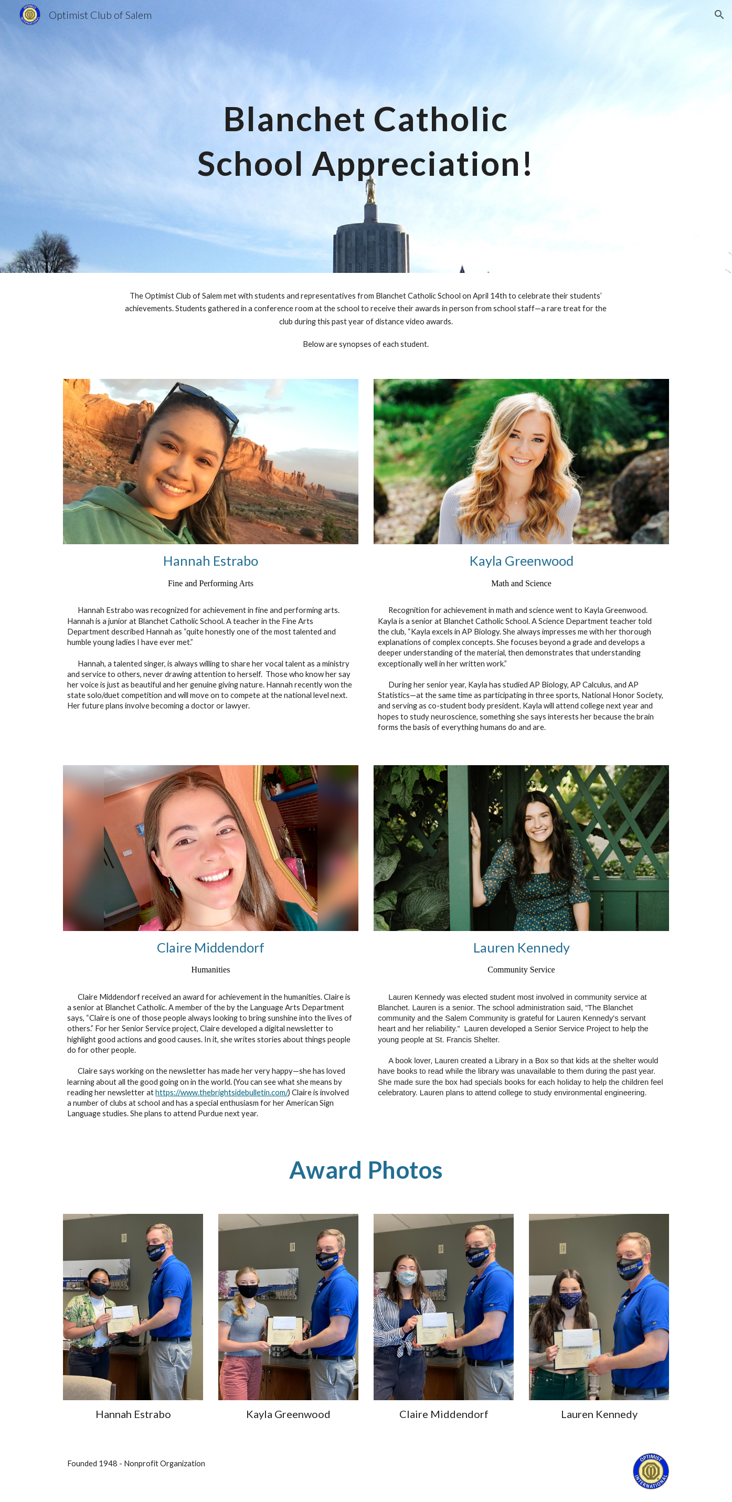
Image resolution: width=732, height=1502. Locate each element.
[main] (366, 137)
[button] (719, 14)
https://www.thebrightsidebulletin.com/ (221, 1092)
